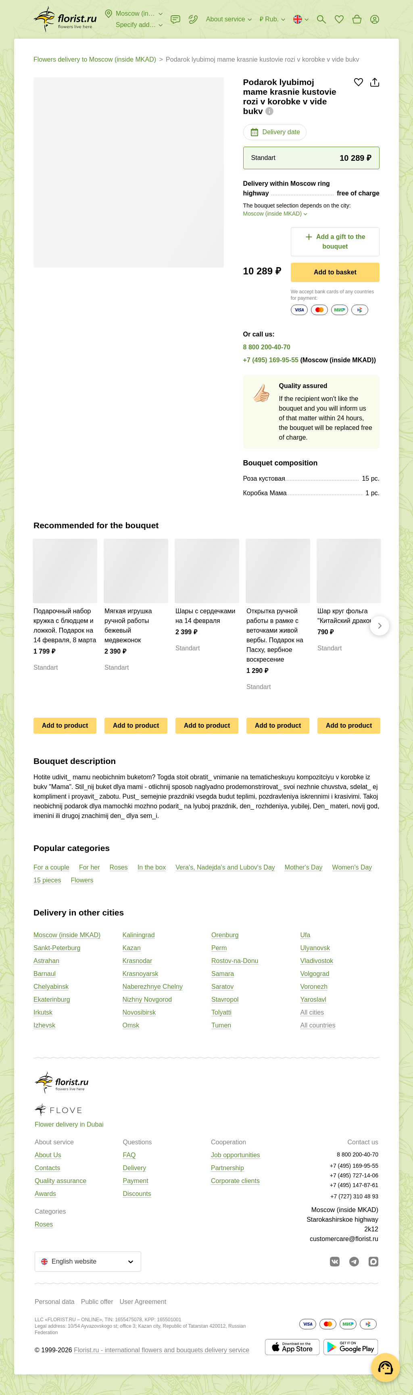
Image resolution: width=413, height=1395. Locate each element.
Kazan (132, 948)
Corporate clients (235, 1180)
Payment (135, 1180)
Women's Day (352, 867)
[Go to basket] (357, 19)
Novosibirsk (139, 1012)
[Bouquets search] (321, 19)
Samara (222, 973)
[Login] (375, 19)
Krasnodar (137, 960)
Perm (219, 948)
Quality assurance (60, 1180)
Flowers (82, 880)
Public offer (97, 1301)
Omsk (131, 1025)
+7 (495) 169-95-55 (270, 360)
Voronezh (314, 986)
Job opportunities (235, 1155)
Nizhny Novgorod (147, 999)
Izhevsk (44, 1025)
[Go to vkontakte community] (335, 1262)
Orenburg (225, 935)
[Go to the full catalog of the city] (65, 19)
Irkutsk (42, 1012)
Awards (45, 1193)
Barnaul (44, 973)
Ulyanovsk (315, 948)
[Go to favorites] (339, 19)
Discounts (137, 1193)
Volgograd (315, 973)
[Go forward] (379, 625)
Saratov (222, 986)
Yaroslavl (313, 999)
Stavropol (225, 999)
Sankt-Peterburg (57, 948)
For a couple (51, 867)
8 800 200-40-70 (266, 347)
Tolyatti (221, 1012)
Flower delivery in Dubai (69, 1124)
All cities (312, 1012)
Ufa (305, 935)
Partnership (227, 1168)
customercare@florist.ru (344, 1238)
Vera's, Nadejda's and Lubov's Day (225, 867)
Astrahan (46, 960)
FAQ (129, 1155)
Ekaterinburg (51, 999)
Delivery (134, 1168)
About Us (48, 1155)
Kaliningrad (139, 935)
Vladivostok (317, 960)
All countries (318, 1025)
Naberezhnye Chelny (153, 986)
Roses (119, 867)
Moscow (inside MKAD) (66, 935)
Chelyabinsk (51, 986)
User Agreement (142, 1301)
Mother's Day (304, 867)
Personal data (55, 1301)
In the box (152, 867)
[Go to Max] (373, 1262)
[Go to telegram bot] (354, 1262)
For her (89, 867)
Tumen (221, 1025)
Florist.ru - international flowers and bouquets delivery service (161, 1350)
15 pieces (47, 880)
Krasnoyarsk (141, 973)
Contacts (47, 1168)
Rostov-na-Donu (235, 960)
